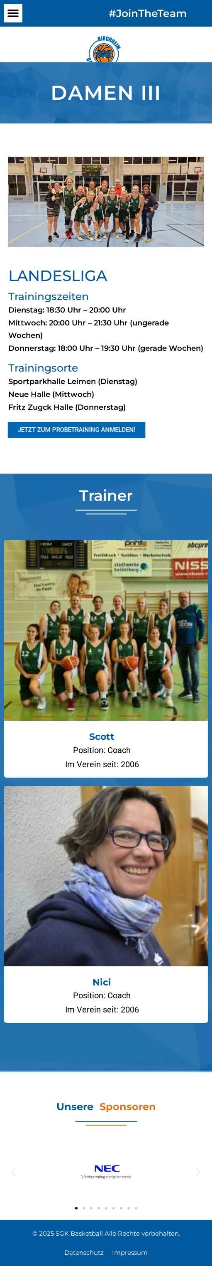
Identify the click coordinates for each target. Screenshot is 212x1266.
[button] (13, 13)
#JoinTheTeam (148, 13)
